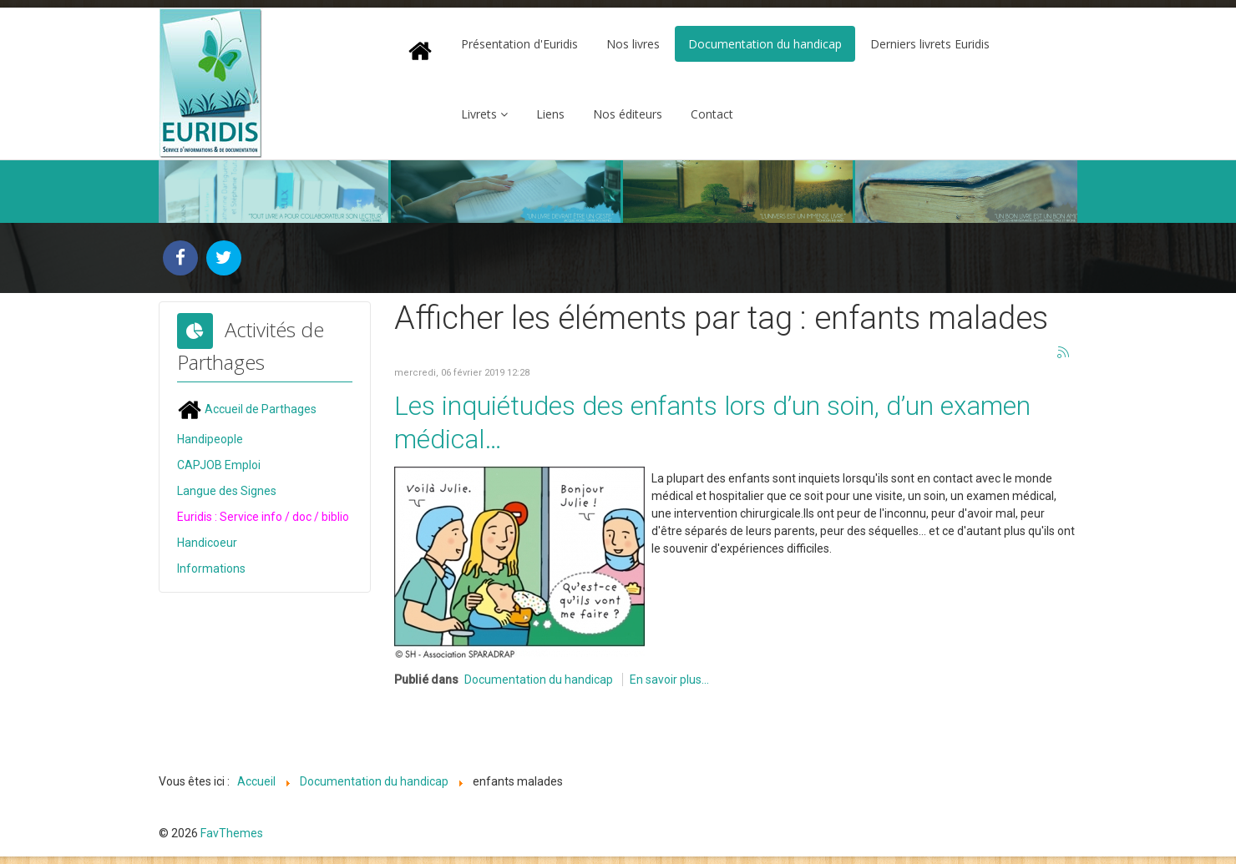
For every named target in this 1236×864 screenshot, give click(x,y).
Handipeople (210, 439)
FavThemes (231, 833)
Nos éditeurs (627, 114)
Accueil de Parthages (247, 409)
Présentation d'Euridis (519, 44)
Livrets (479, 114)
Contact (712, 114)
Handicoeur (207, 542)
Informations (211, 568)
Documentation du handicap (765, 44)
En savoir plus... (669, 679)
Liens (550, 114)
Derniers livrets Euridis (930, 44)
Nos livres (633, 44)
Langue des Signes (226, 491)
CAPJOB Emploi (219, 465)
